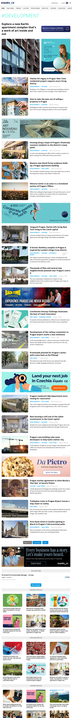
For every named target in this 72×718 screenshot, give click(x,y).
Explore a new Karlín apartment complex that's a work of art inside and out (19, 29)
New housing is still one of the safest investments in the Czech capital (46, 417)
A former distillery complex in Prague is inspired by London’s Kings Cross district (48, 248)
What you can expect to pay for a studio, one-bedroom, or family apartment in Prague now (35, 631)
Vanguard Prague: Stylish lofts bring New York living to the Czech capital (48, 228)
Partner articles (36, 686)
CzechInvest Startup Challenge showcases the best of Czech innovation (49, 312)
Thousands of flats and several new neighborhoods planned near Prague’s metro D (50, 270)
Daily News (10, 8)
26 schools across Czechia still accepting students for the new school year (12, 631)
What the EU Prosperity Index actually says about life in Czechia (35, 609)
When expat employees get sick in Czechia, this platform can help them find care (12, 706)
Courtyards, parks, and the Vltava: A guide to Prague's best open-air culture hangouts (59, 631)
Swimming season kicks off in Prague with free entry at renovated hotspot (11, 678)
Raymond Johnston (54, 86)
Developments (35, 86)
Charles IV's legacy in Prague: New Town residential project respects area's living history (48, 81)
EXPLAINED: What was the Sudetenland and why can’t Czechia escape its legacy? (34, 678)
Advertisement (66, 37)
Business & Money (45, 317)
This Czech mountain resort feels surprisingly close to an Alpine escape (59, 706)
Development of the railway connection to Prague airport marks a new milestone (49, 333)
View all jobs (36, 585)
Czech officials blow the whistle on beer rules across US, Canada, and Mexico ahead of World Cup (59, 610)
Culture (26, 8)
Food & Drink (35, 8)
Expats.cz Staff (53, 189)
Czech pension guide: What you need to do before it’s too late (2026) (12, 610)
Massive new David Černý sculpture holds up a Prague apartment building (49, 164)
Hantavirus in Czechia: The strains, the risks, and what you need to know (12, 658)
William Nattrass (54, 104)
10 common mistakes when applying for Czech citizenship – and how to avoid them (59, 658)
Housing (53, 8)
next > (45, 542)
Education (61, 8)
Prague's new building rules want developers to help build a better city (47, 438)
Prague (18, 8)
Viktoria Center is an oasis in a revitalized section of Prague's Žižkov (49, 184)
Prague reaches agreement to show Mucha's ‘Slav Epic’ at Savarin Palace (50, 481)
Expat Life (45, 8)
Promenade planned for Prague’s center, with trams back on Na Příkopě (48, 353)
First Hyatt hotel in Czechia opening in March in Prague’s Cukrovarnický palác (47, 522)
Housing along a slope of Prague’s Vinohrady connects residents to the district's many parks (50, 145)
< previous (37, 542)
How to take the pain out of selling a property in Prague (46, 100)
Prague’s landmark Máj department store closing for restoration (49, 397)
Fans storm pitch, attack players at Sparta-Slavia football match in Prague (35, 658)
